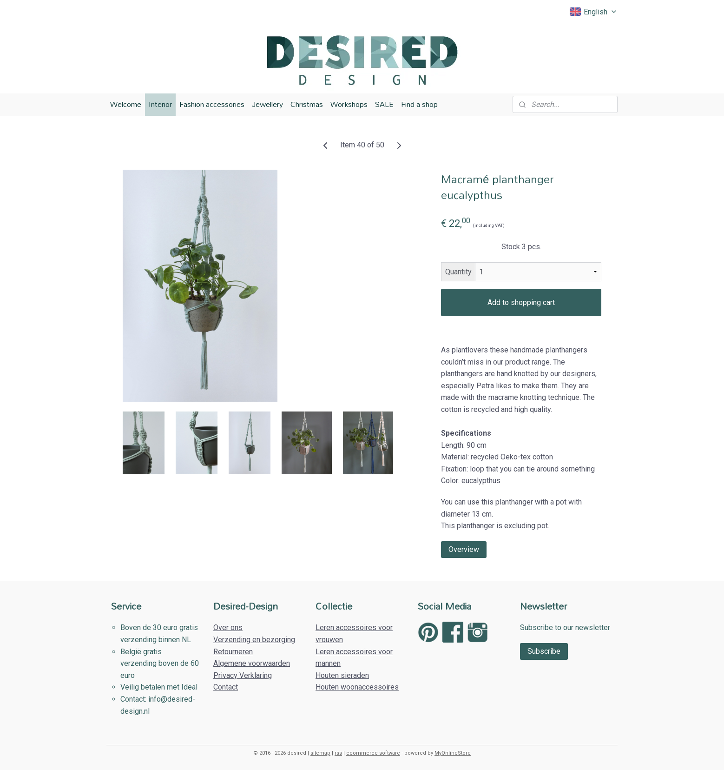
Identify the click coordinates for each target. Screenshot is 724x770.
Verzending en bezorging (254, 639)
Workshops (349, 104)
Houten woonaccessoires (357, 687)
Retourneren (233, 651)
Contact (225, 687)
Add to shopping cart (521, 302)
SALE (384, 104)
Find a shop (419, 104)
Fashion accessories (211, 104)
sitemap (320, 753)
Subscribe (543, 651)
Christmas (306, 104)
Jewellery (267, 104)
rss (338, 753)
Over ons (228, 627)
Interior (160, 104)
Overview (463, 548)
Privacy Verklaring (242, 675)
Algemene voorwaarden (251, 663)
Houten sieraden (342, 675)
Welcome (125, 104)
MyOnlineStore (452, 753)
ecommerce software (373, 753)
